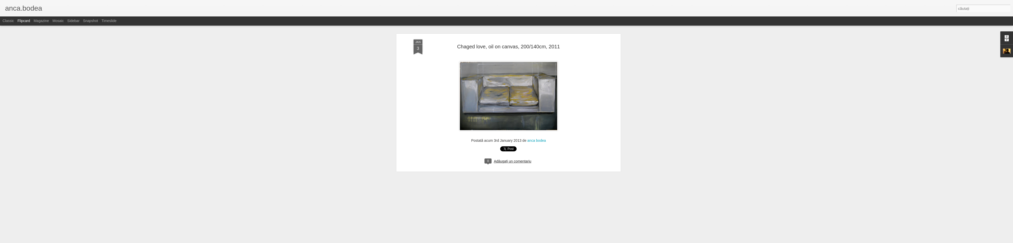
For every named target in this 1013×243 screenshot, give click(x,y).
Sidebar (73, 21)
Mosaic (58, 21)
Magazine (41, 21)
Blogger (535, 240)
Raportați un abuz (552, 240)
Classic (8, 21)
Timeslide (109, 21)
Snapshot (90, 21)
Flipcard (23, 21)
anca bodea (536, 71)
